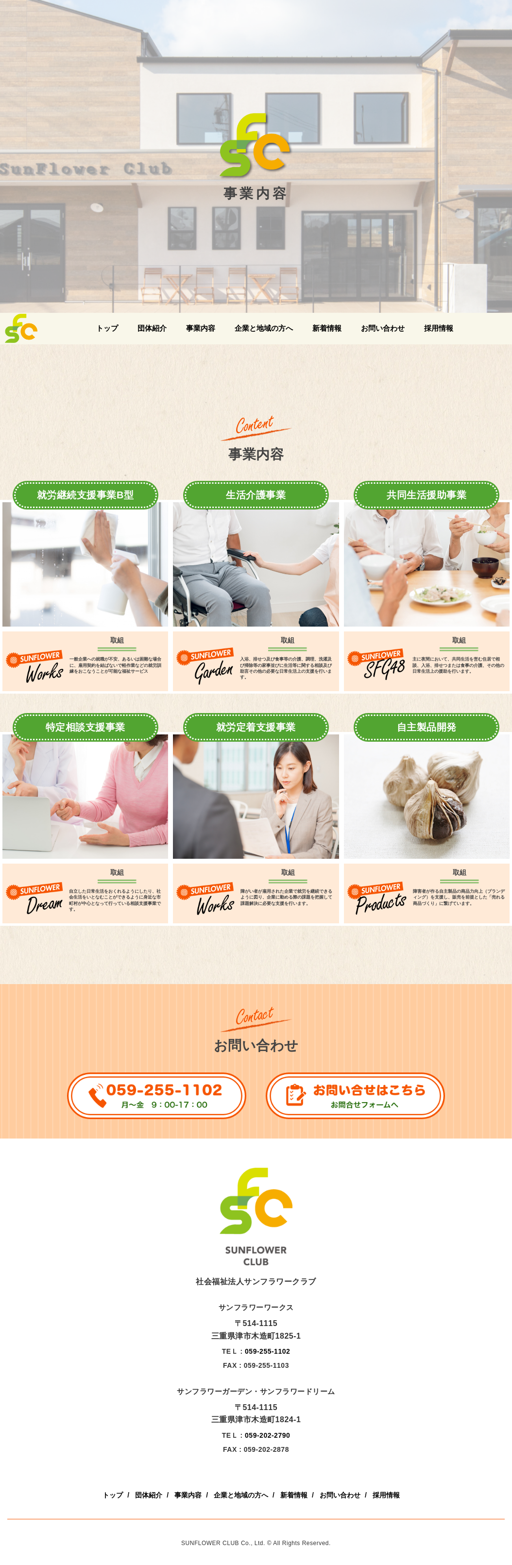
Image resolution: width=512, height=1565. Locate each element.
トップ (107, 328)
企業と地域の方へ (264, 328)
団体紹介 (152, 328)
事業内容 (200, 328)
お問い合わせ (383, 328)
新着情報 (326, 328)
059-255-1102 (267, 1351)
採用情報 (438, 328)
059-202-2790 (267, 1435)
